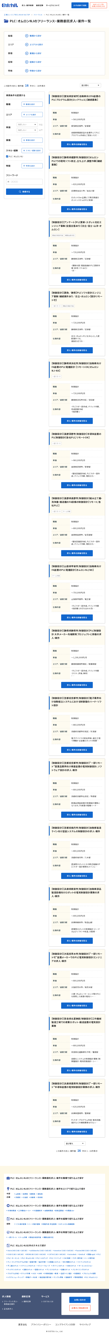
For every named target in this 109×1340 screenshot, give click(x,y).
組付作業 (42, 1265)
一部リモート (12, 1240)
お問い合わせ (79, 1302)
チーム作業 (23, 1240)
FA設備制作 (38, 1213)
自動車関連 (49, 1213)
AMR (40, 1276)
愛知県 (40, 1197)
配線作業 (33, 1265)
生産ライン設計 (66, 1276)
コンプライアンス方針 (65, 1327)
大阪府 (25, 1200)
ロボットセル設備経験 (67, 1227)
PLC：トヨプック (42, 1261)
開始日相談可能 (35, 1240)
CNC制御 (67, 1261)
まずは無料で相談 (80, 5)
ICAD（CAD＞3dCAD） (16, 1257)
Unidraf (82, 1257)
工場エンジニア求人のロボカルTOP (17, 14)
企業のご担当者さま (79, 1311)
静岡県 (32, 1197)
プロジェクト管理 (89, 1276)
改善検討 (77, 1276)
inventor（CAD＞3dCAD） (64, 1253)
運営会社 (22, 1327)
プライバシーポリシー (41, 1327)
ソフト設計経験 (21, 1227)
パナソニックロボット (28, 1268)
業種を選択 (29, 140)
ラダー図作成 (78, 1261)
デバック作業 (25, 1276)
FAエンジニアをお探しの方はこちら (98, 5)
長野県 (25, 1197)
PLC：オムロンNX (28, 1261)
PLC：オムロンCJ (91, 1280)
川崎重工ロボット (54, 1265)
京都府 (18, 1200)
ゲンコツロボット (52, 1272)
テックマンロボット (14, 1272)
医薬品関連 (59, 1213)
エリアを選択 (29, 114)
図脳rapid (91, 1257)
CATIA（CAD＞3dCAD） (57, 1257)
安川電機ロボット (69, 1265)
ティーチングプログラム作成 (18, 1265)
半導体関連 (12, 1213)
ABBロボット (71, 1268)
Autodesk (72, 1257)
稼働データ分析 (31, 1280)
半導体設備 (48, 1276)
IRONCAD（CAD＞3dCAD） (36, 1257)
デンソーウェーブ (44, 1268)
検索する (24, 191)
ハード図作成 (90, 1261)
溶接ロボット (28, 1272)
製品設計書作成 (45, 1280)
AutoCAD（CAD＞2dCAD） (18, 1253)
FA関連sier (70, 1213)
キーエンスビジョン (86, 1268)
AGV (34, 1276)
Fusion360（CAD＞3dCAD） (86, 1253)
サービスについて (52, 5)
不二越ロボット (13, 1268)
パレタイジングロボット (80, 1272)
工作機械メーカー (24, 1213)
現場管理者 (78, 1280)
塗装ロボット (39, 1272)
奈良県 (40, 1200)
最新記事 (39, 5)
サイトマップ (85, 1327)
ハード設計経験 (34, 1227)
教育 (56, 1276)
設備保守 (69, 1280)
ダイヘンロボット (58, 1268)
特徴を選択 (29, 166)
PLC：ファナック (55, 1261)
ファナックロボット (84, 1265)
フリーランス (38, 14)
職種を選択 (29, 104)
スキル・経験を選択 (32, 150)
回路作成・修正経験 (49, 1227)
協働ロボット (65, 1272)
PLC (99, 1257)
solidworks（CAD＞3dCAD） (41, 1253)
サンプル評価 (58, 1280)
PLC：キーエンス (14, 1261)
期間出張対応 (49, 1240)
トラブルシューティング (16, 1280)
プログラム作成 (13, 1276)
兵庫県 (32, 1200)
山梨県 (18, 1197)
